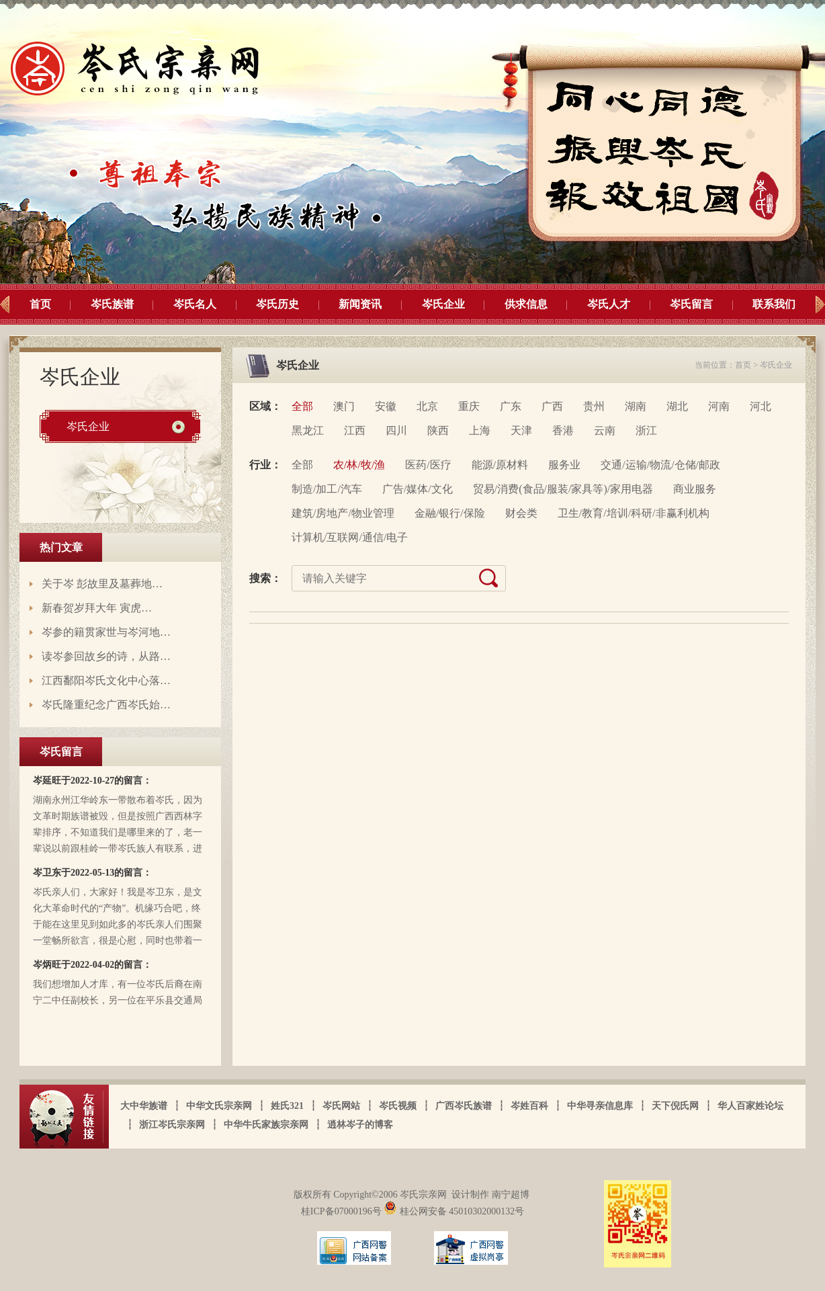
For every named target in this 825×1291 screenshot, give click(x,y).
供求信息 (526, 304)
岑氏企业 (443, 304)
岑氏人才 (608, 304)
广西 (552, 406)
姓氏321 (287, 1106)
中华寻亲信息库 (600, 1106)
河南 (719, 406)
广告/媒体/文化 (417, 489)
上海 (479, 430)
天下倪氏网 (675, 1106)
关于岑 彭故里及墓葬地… (102, 583)
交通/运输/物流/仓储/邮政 (660, 464)
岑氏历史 (277, 304)
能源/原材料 (500, 464)
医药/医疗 (428, 464)
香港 (563, 430)
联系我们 (773, 304)
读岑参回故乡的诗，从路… (106, 656)
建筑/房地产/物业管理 (343, 513)
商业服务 (694, 489)
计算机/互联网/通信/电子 (350, 537)
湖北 (677, 406)
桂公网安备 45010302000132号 (454, 1211)
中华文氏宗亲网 (219, 1106)
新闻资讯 (360, 304)
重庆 (469, 406)
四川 (396, 430)
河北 (760, 406)
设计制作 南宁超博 (490, 1195)
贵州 (594, 406)
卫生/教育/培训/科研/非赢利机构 (633, 513)
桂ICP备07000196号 (342, 1211)
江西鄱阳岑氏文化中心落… (106, 680)
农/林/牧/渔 (359, 464)
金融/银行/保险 (450, 513)
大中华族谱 (143, 1106)
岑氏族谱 (112, 304)
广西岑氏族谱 (463, 1106)
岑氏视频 (398, 1106)
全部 (302, 406)
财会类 (521, 513)
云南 (604, 430)
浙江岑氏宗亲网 (172, 1125)
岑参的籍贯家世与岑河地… (106, 632)
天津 (521, 430)
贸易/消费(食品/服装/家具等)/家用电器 (563, 489)
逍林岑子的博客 (360, 1125)
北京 (427, 406)
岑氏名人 (194, 304)
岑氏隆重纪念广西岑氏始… (106, 704)
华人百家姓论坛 (750, 1106)
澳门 (344, 406)
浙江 (646, 430)
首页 (40, 304)
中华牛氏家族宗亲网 (266, 1125)
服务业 (564, 464)
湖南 (635, 406)
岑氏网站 (341, 1106)
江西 (354, 430)
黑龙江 (308, 430)
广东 (510, 406)
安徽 (385, 406)
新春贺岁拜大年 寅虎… (97, 608)
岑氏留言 (691, 304)
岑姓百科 (529, 1106)
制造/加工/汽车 (327, 489)
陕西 (438, 430)
